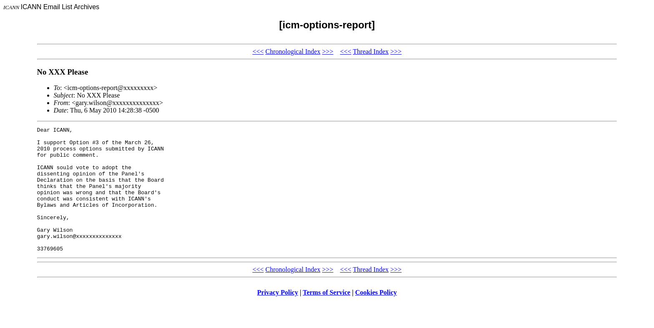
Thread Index (371, 51)
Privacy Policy (277, 317)
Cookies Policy (376, 317)
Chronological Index (292, 51)
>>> (327, 51)
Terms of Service (326, 317)
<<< (258, 51)
